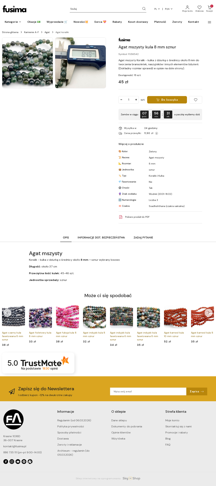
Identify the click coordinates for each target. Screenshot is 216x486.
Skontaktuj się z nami (178, 426)
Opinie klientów (121, 432)
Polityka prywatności (70, 426)
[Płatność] (160, 22)
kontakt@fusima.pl (14, 446)
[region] (160, 114)
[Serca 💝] (100, 22)
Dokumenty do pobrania (126, 426)
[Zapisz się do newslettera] (148, 391)
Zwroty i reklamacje (69, 444)
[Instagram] (11, 461)
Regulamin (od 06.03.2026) (74, 420)
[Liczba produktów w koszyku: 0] (209, 8)
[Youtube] (18, 461)
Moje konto (172, 420)
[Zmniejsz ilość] (121, 99)
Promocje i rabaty (176, 432)
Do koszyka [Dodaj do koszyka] (167, 100)
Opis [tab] (66, 237)
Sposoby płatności (69, 432)
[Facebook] (5, 461)
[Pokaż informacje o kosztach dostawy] (156, 133)
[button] (13, 22)
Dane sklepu (119, 420)
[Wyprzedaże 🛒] (57, 22)
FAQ (167, 444)
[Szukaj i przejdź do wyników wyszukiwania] (144, 8)
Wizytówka (118, 438)
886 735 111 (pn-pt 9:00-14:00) (22, 452)
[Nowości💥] (81, 22)
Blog (168, 438)
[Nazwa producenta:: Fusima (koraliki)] (124, 39)
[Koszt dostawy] (138, 22)
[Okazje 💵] (34, 22)
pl (157, 9)
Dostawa (63, 438)
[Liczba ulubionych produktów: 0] (199, 8)
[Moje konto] (187, 8)
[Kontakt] (193, 22)
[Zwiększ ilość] (136, 99)
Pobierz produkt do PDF (134, 217)
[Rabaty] (117, 22)
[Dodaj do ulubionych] (195, 99)
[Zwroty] (177, 22)
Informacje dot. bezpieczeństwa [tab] (101, 237)
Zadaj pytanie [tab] (143, 237)
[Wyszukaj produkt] (108, 9)
